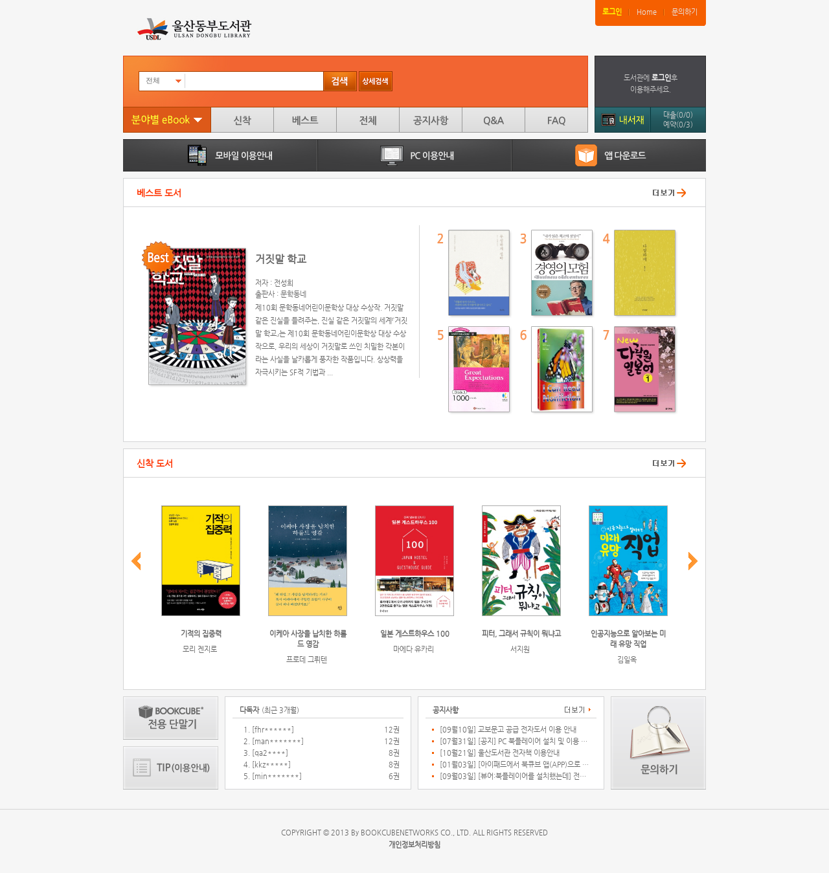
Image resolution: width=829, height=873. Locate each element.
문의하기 (685, 12)
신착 (242, 120)
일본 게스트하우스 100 (414, 634)
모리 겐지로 (200, 649)
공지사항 (431, 120)
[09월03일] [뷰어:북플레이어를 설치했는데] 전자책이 (514, 776)
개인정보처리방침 (414, 845)
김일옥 (627, 660)
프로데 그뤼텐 (306, 660)
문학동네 (293, 294)
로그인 (612, 12)
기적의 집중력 (201, 634)
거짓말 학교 (280, 259)
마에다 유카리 (413, 649)
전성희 (283, 283)
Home (647, 12)
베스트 (305, 120)
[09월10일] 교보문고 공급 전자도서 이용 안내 (508, 730)
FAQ (556, 120)
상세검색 (375, 81)
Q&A (493, 120)
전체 (368, 120)
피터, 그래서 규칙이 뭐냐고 (521, 634)
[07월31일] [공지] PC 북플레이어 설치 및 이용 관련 (514, 742)
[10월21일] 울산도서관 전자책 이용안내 (500, 753)
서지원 (520, 649)
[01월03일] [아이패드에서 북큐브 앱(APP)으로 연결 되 (514, 765)
